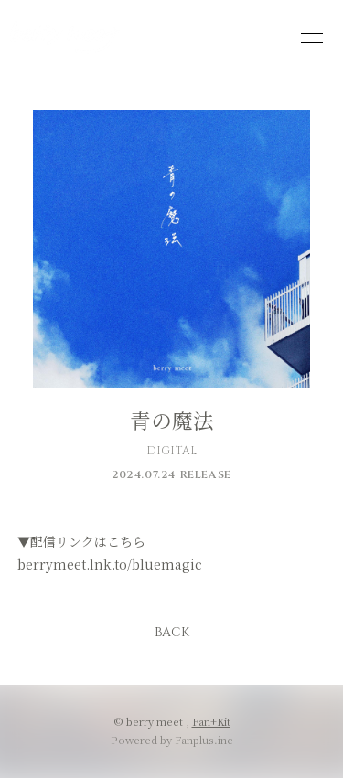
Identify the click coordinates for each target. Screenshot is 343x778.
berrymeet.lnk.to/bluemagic (109, 564)
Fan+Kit (211, 721)
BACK (172, 632)
